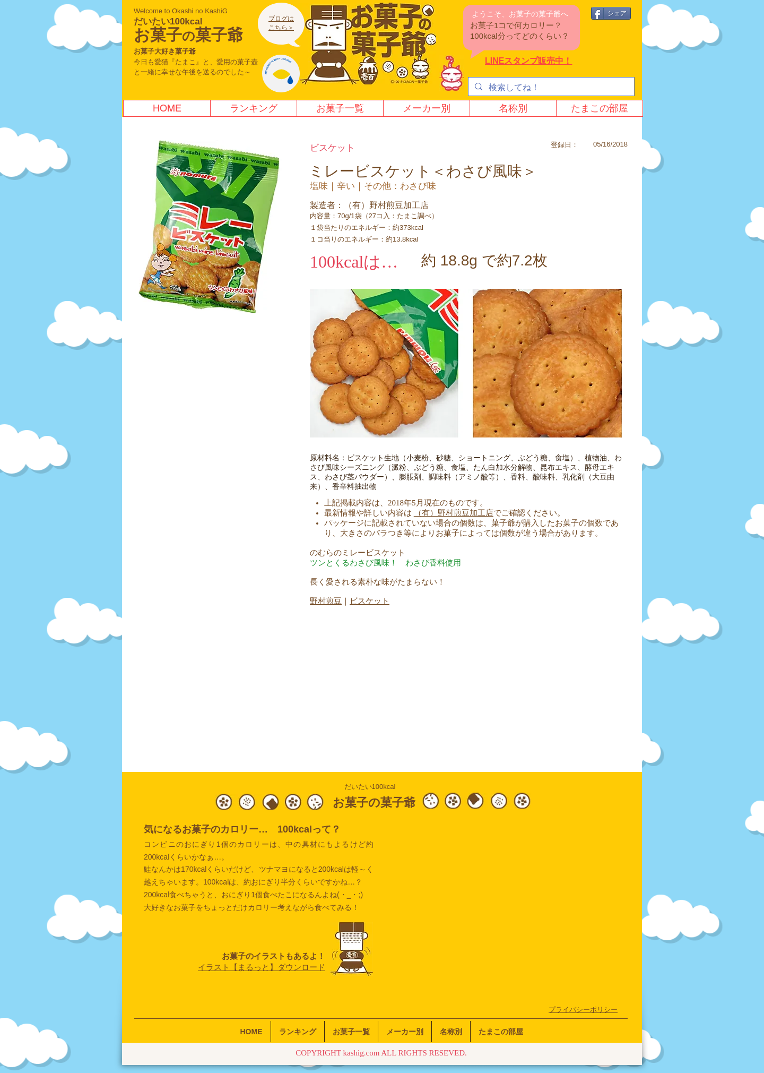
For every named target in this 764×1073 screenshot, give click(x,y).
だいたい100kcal (168, 21)
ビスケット (369, 601)
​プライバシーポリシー (583, 1010)
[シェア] (611, 13)
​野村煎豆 (326, 601)
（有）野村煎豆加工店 (453, 513)
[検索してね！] (550, 88)
